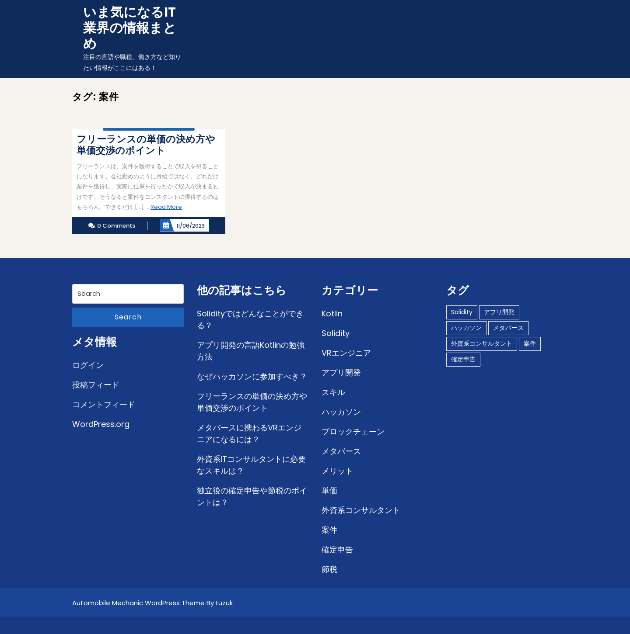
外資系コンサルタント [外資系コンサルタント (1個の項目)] (481, 343)
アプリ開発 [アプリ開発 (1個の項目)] (499, 312)
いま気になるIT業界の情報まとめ (129, 28)
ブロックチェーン (353, 431)
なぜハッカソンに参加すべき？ (252, 376)
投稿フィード (95, 384)
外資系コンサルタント (361, 510)
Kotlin (332, 313)
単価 (329, 490)
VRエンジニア (346, 352)
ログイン (88, 365)
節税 (329, 569)
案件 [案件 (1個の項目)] (530, 343)
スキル (333, 392)
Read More (166, 207)
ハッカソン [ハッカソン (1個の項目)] (466, 327)
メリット (337, 470)
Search (128, 317)
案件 (329, 529)
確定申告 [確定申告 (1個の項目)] (463, 359)
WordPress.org (101, 424)
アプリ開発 (341, 372)
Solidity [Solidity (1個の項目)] (461, 312)
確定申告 (337, 549)
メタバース (341, 451)
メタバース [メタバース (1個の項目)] (508, 327)
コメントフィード (103, 404)
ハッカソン (341, 411)
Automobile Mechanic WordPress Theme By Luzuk (152, 602)
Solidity (336, 333)
